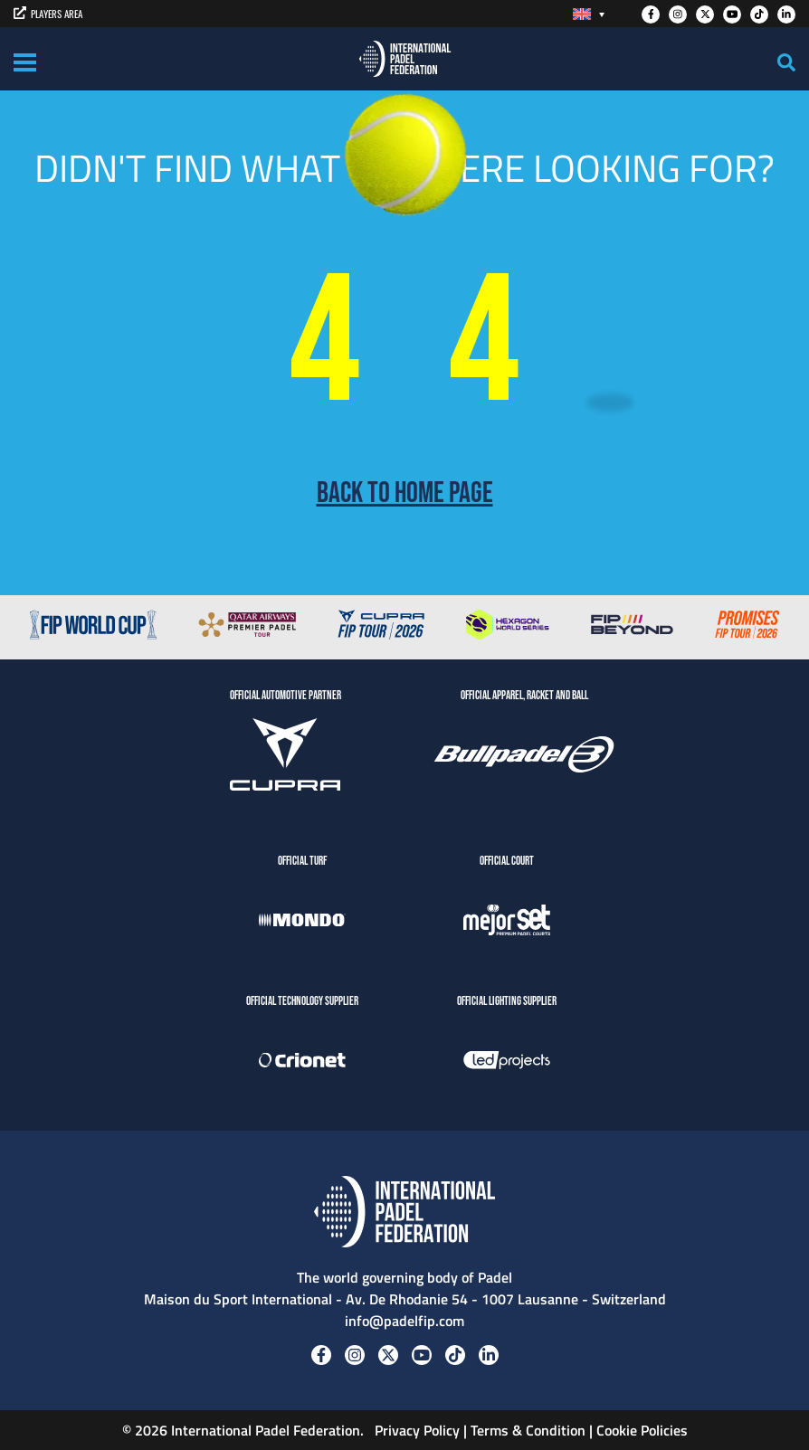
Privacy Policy (415, 1430)
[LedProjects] (506, 1063)
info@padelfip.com (404, 1321)
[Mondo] (302, 923)
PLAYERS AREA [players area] (48, 13)
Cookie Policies (642, 1430)
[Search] (786, 62)
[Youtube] (732, 14)
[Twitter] (705, 14)
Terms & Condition (528, 1430)
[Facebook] (651, 14)
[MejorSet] (506, 923)
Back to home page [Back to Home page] (405, 493)
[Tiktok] (759, 14)
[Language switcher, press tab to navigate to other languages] (588, 14)
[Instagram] (678, 14)
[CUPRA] (285, 757)
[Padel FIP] (404, 59)
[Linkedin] (786, 14)
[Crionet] (302, 1063)
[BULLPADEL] (523, 757)
